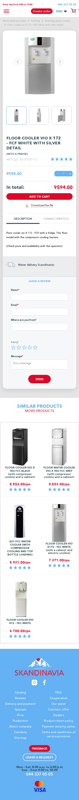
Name (14, 289)
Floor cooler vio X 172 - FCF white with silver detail (35, 25)
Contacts (20, 732)
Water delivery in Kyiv (14, 21)
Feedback (39, 748)
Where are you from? (23, 319)
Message (16, 356)
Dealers (58, 715)
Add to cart (39, 196)
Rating (14, 342)
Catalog (35, 21)
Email (14, 304)
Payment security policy (58, 726)
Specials (20, 709)
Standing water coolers (58, 21)
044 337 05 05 (67, 4)
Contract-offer (58, 709)
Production (20, 721)
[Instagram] (34, 682)
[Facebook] (44, 682)
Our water (59, 704)
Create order (42, 11)
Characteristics (56, 218)
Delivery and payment (20, 704)
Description (23, 218)
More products (39, 411)
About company (20, 726)
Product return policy (59, 721)
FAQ (59, 692)
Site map (20, 738)
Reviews (20, 698)
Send (39, 379)
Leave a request (39, 757)
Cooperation (59, 698)
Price (20, 715)
